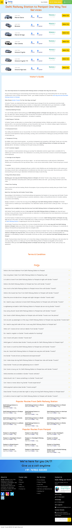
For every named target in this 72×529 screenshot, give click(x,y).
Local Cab (40, 484)
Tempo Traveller (41, 482)
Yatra (38, 493)
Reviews (21, 482)
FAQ (20, 484)
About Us (21, 486)
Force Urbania (41, 480)
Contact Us (22, 489)
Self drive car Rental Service (44, 489)
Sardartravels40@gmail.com (63, 507)
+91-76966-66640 (55, 2)
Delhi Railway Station (12, 221)
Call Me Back (44, 2)
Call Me (69, 519)
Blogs (20, 480)
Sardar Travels (16, 100)
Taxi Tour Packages (42, 486)
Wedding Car (40, 491)
